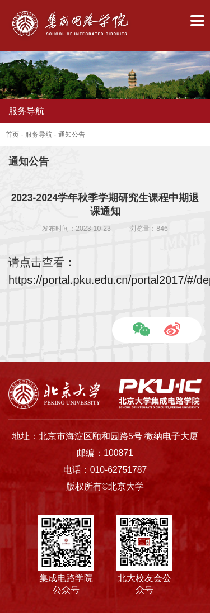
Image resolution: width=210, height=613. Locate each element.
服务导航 (38, 135)
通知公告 (71, 135)
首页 (12, 135)
